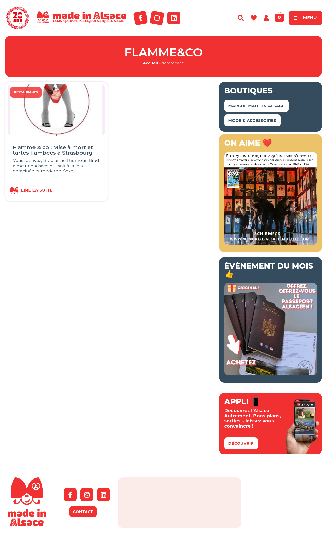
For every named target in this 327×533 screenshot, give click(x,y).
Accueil (150, 63)
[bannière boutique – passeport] (270, 374)
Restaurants (26, 92)
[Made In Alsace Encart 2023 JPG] (270, 243)
